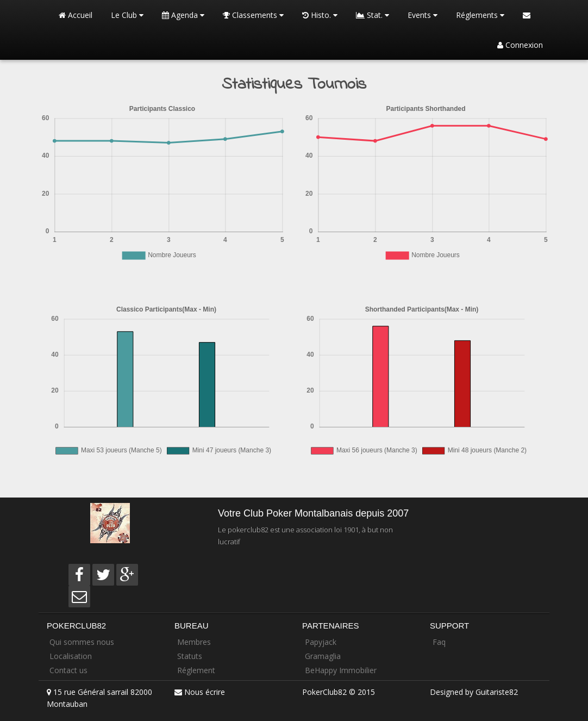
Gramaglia (323, 656)
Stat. (372, 15)
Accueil (75, 15)
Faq (439, 642)
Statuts (189, 656)
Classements (253, 15)
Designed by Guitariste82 (474, 692)
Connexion (520, 45)
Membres (194, 642)
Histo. (319, 15)
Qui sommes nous (81, 642)
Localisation (70, 656)
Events (422, 15)
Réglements (480, 15)
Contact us (68, 670)
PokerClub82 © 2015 (338, 692)
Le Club (127, 15)
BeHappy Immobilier (341, 670)
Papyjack (320, 642)
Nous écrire (204, 692)
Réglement (196, 670)
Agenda (183, 15)
